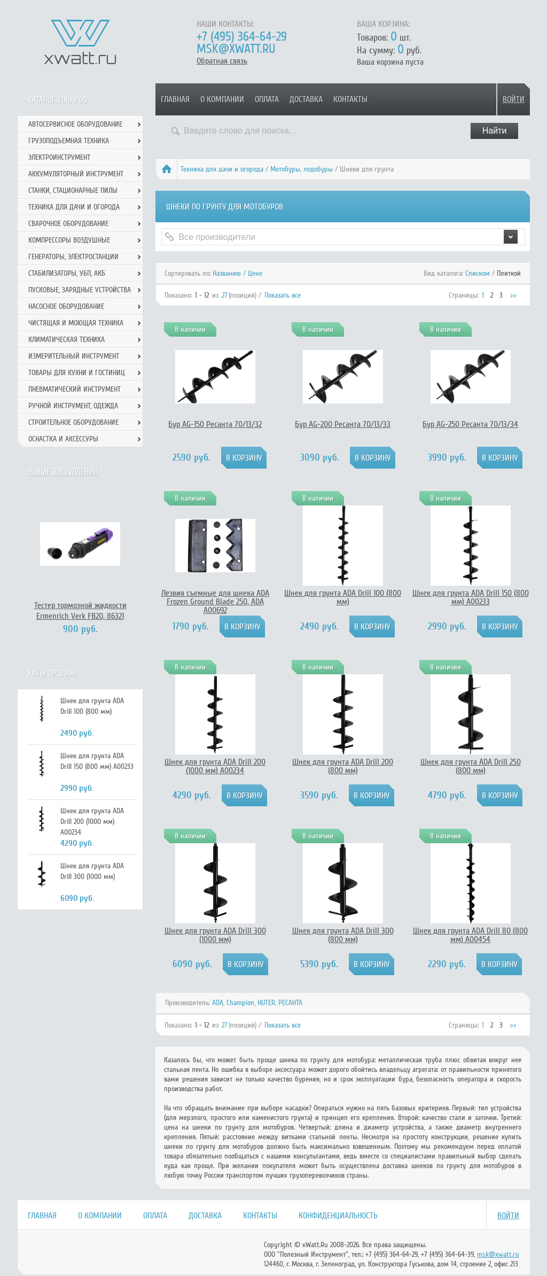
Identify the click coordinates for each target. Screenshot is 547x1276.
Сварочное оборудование (68, 223)
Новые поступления (63, 471)
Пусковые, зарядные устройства (79, 289)
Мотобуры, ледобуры (301, 169)
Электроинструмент (59, 157)
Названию (227, 273)
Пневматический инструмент (74, 389)
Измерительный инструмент (73, 356)
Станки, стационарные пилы (73, 190)
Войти (514, 99)
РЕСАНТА (290, 1002)
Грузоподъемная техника (68, 140)
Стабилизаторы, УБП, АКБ (66, 273)
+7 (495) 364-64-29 (242, 36)
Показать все (282, 295)
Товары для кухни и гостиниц (76, 372)
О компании (222, 99)
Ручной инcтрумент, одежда (73, 405)
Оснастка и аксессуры (63, 439)
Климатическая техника (66, 339)
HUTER (266, 1002)
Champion (240, 1002)
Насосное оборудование (66, 306)
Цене (255, 273)
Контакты (350, 99)
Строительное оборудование (73, 422)
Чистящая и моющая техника (75, 323)
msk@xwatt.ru (236, 49)
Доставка (306, 99)
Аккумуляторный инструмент (75, 173)
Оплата (267, 99)
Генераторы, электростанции (73, 256)
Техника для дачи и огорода (222, 169)
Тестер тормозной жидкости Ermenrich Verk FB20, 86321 (80, 610)
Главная (175, 99)
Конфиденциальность (338, 1215)
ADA (217, 1002)
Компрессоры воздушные (69, 240)
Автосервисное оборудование (75, 124)
